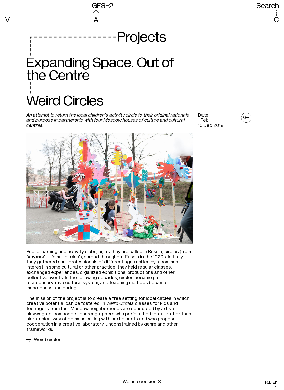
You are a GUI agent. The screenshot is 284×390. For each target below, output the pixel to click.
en (275, 382)
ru (267, 382)
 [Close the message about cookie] (159, 381)
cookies (147, 381)
